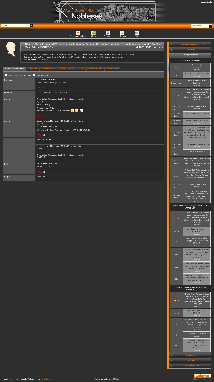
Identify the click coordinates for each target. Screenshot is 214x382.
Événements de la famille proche (19, 76)
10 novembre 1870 (44, 80)
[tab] (92, 46)
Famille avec (190, 207)
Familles (191, 49)
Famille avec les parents (190, 60)
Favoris (5, 25)
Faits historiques (40, 76)
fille (176, 255)
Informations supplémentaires (192, 44)
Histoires (122, 36)
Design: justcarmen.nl (202, 379)
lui (176, 96)
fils (176, 242)
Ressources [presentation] (112, 69)
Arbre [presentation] (82, 69)
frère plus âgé (176, 83)
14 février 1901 (43, 105)
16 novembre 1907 (44, 127)
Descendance (191, 355)
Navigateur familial (191, 55)
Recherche (108, 36)
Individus (191, 360)
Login (209, 2)
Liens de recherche (191, 366)
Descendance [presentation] (95, 69)
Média (137, 36)
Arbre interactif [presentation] (48, 69)
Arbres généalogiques (78, 36)
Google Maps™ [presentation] (67, 69)
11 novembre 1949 (44, 164)
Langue (204, 2)
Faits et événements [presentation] (14, 69)
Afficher (93, 36)
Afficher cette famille (76, 99)
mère (176, 75)
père (176, 67)
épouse (176, 231)
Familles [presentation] (33, 69)
